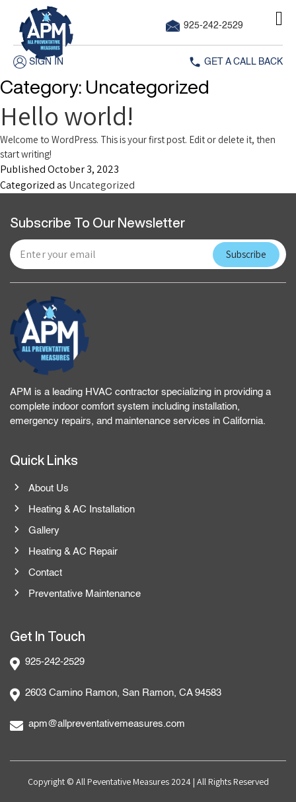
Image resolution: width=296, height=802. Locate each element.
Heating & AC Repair (64, 552)
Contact (36, 573)
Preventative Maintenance (75, 594)
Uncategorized (102, 185)
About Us (39, 488)
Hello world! (66, 115)
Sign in (38, 62)
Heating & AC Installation (72, 509)
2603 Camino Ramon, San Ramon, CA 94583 (123, 693)
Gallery (34, 531)
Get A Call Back (235, 62)
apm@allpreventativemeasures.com (106, 724)
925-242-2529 (204, 25)
